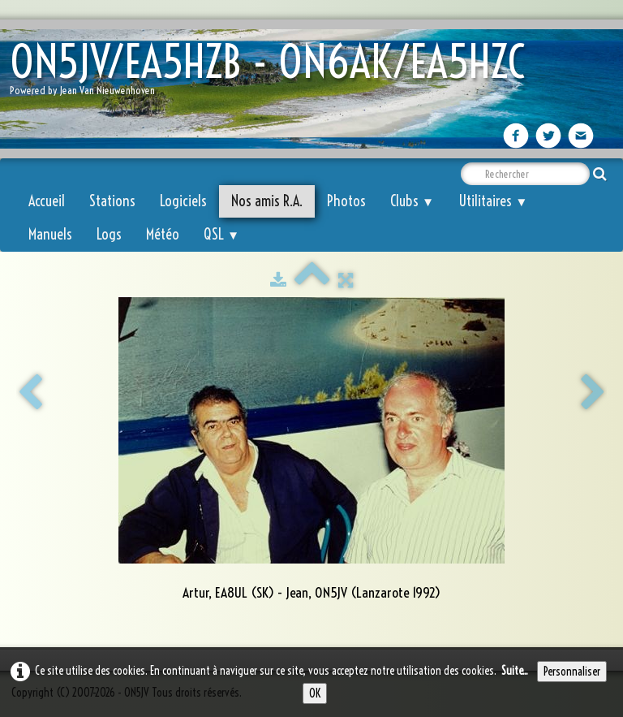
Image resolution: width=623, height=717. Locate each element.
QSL (221, 234)
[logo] (273, 73)
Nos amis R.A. (267, 201)
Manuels (50, 234)
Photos (346, 201)
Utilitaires (492, 201)
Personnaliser (572, 671)
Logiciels (183, 201)
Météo (162, 234)
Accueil (46, 201)
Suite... (514, 670)
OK (314, 693)
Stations (112, 201)
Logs (109, 234)
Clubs (412, 201)
